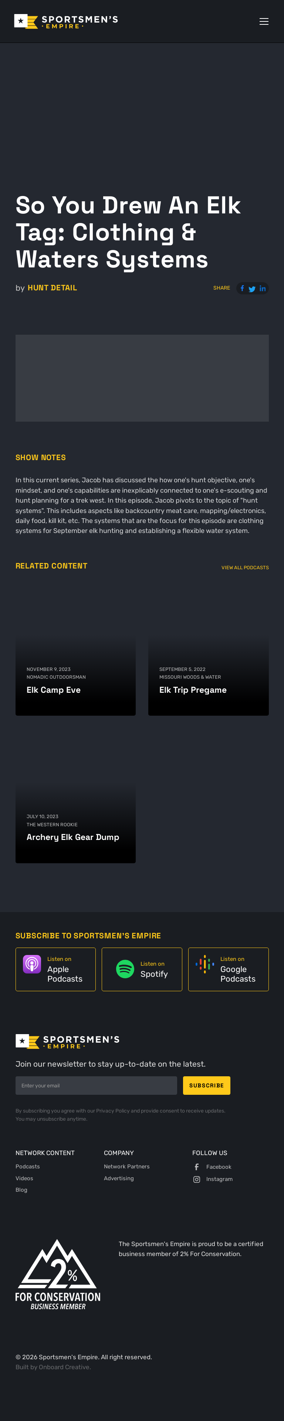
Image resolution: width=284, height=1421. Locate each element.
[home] (66, 21)
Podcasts (28, 1166)
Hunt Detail (52, 288)
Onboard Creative (64, 1367)
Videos (24, 1178)
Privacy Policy (113, 1111)
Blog (21, 1190)
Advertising (119, 1178)
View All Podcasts (245, 567)
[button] (262, 21)
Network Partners (127, 1166)
